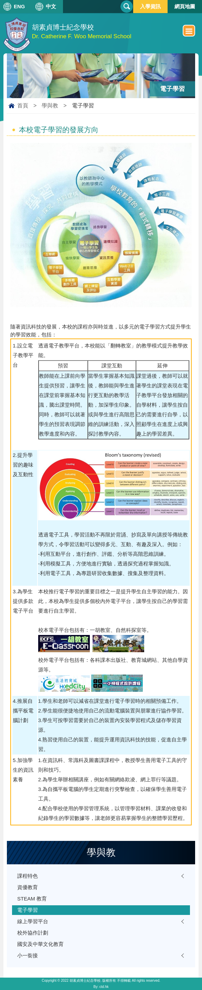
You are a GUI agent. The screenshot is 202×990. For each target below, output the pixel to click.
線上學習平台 (32, 921)
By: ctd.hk (101, 987)
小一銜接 (27, 955)
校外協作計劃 (32, 933)
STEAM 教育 (32, 899)
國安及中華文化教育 (40, 944)
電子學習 (27, 910)
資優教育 (27, 887)
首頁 (22, 105)
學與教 (50, 105)
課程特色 (27, 876)
